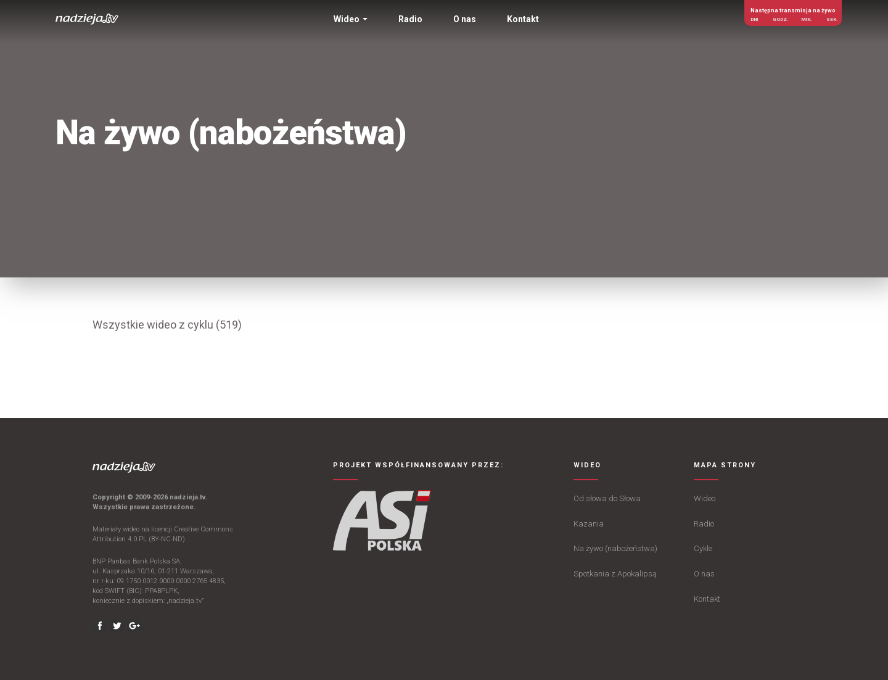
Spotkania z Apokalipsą (615, 573)
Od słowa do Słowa (607, 498)
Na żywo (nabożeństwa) (615, 548)
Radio (704, 523)
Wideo (704, 498)
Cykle (703, 548)
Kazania (589, 523)
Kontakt (707, 599)
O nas (704, 573)
